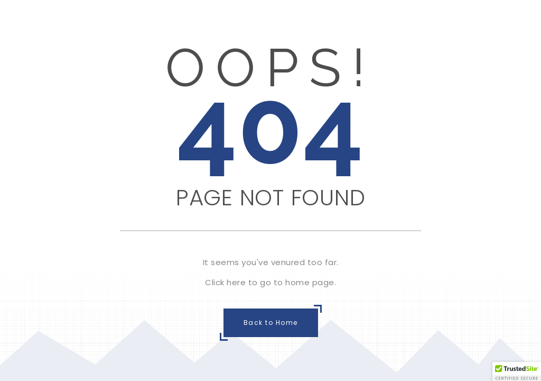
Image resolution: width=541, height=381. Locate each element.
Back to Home (271, 322)
